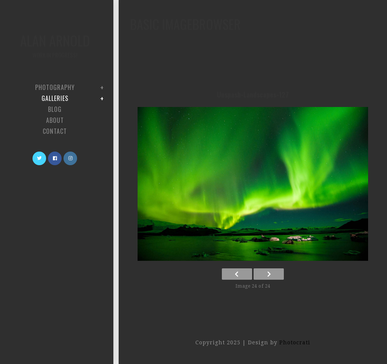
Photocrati (294, 342)
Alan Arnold (54, 44)
